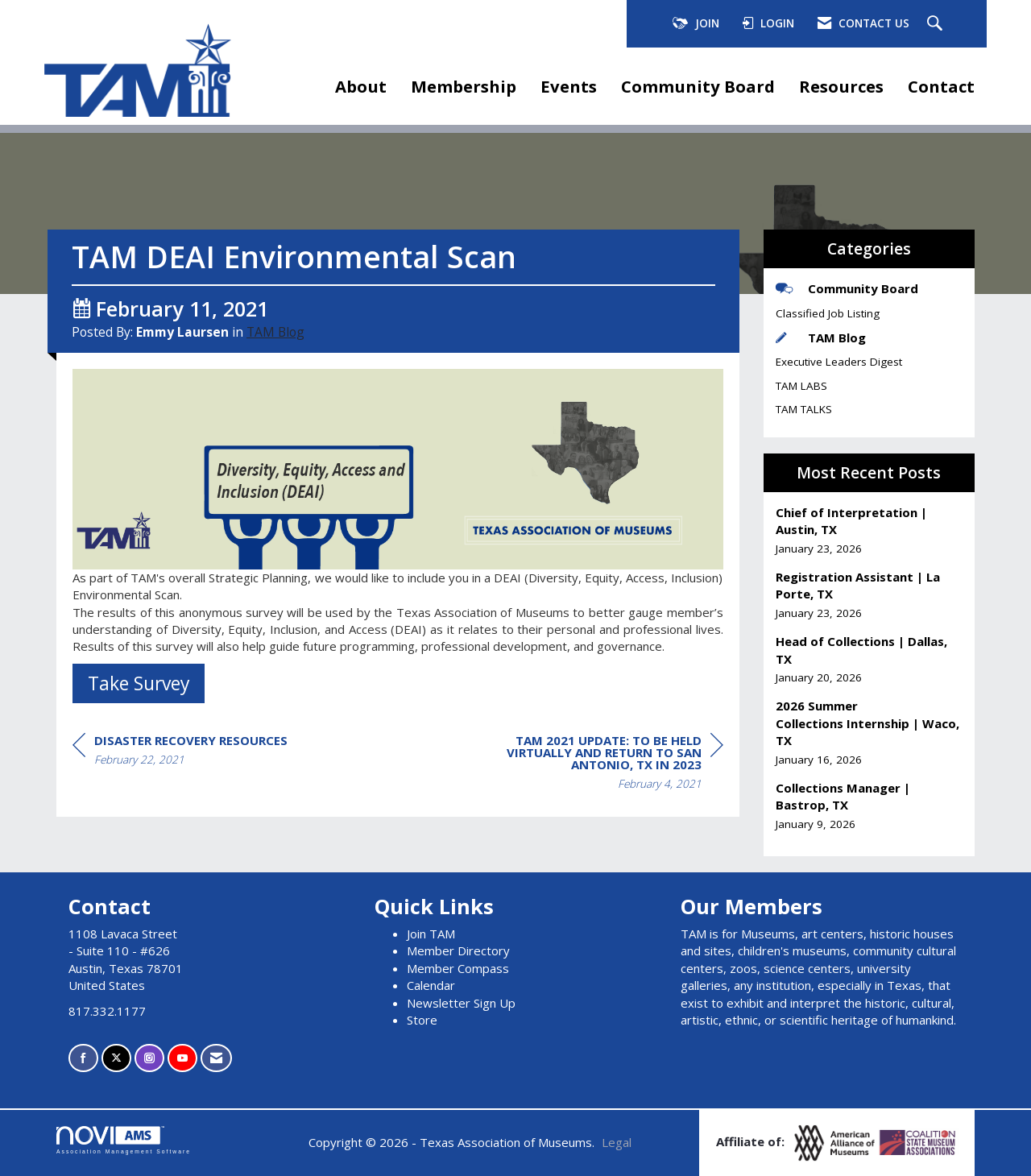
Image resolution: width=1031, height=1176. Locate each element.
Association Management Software (123, 1140)
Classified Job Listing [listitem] (828, 313)
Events (568, 86)
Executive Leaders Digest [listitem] (839, 361)
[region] (602, 764)
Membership (463, 86)
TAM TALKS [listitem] (804, 409)
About (361, 86)
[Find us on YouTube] (182, 1058)
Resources (841, 86)
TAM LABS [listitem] (801, 386)
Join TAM (431, 933)
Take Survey (138, 683)
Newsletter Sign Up (461, 1003)
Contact (941, 86)
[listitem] (869, 530)
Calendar (431, 985)
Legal (616, 1142)
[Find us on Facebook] (83, 1058)
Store (422, 1020)
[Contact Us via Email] (216, 1058)
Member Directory (458, 950)
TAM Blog (275, 332)
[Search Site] (936, 24)
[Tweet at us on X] (116, 1058)
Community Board (698, 86)
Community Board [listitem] (847, 288)
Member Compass (458, 968)
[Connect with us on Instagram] (149, 1058)
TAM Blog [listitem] (821, 337)
